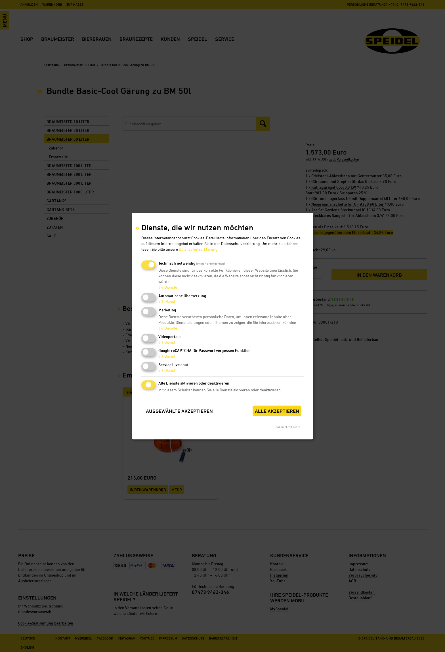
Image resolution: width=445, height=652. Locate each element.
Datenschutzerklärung (198, 249)
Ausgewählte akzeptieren (179, 411)
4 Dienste (167, 287)
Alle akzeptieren (277, 411)
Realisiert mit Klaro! (287, 427)
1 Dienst (166, 301)
